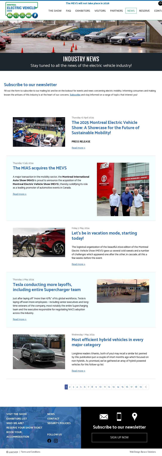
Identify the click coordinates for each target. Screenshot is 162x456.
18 (136, 387)
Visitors (100, 11)
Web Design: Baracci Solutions (143, 452)
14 (118, 387)
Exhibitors (82, 11)
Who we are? (15, 423)
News (131, 11)
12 (109, 387)
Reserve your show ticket (24, 428)
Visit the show (16, 414)
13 (114, 387)
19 (141, 387)
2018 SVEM (13, 452)
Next (148, 387)
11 (105, 387)
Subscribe (75, 95)
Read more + (78, 148)
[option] (81, 36)
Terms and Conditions (30, 452)
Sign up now (119, 437)
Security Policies (59, 423)
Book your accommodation (17, 434)
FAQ (68, 11)
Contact (53, 419)
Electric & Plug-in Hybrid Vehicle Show (22, 10)
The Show (55, 11)
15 (122, 387)
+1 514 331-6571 (119, 416)
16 (127, 387)
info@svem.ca (103, 416)
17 (131, 387)
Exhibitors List (16, 419)
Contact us (134, 416)
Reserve (144, 11)
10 (100, 387)
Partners (116, 11)
